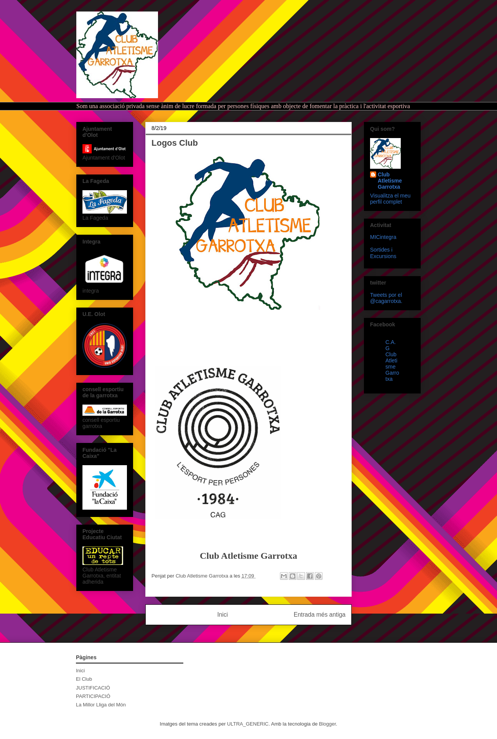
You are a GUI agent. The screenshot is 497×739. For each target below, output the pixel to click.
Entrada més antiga (320, 614)
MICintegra (383, 237)
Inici (222, 614)
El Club (84, 679)
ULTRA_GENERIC (247, 724)
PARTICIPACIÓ (93, 696)
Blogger (327, 724)
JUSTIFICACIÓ (93, 688)
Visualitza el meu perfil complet (390, 199)
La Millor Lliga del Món (101, 705)
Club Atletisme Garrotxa (390, 180)
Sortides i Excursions (383, 253)
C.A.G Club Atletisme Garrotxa (392, 360)
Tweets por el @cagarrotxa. (386, 298)
